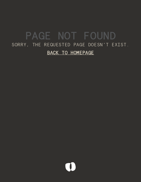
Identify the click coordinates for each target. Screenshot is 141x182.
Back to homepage (70, 53)
